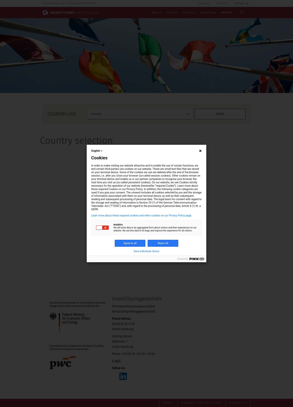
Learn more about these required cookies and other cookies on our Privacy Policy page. (141, 215)
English (97, 150)
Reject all (163, 243)
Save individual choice (146, 251)
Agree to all (130, 243)
